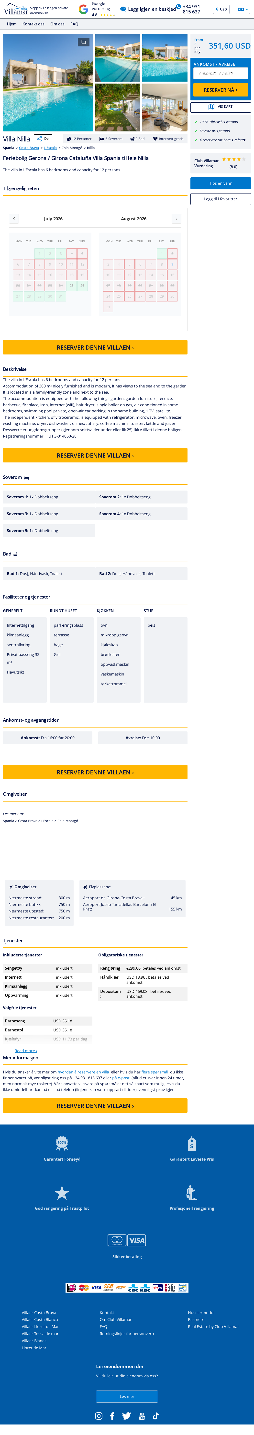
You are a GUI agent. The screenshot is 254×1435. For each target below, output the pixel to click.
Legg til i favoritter (220, 198)
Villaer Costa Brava (39, 1317)
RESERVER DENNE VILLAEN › (95, 352)
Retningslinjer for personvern (127, 1338)
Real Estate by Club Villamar (213, 1331)
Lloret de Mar (34, 1352)
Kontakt (107, 1317)
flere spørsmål (155, 1077)
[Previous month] (14, 219)
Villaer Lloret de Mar (40, 1331)
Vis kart (221, 107)
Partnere (196, 1324)
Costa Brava (29, 147)
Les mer (127, 1401)
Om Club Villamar (116, 1324)
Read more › (26, 1056)
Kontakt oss (33, 24)
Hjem (12, 24)
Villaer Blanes (34, 1346)
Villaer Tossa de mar (40, 1338)
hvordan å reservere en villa (83, 1077)
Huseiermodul (201, 1317)
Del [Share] (43, 139)
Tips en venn (220, 182)
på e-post (121, 1083)
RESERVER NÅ (221, 89)
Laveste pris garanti (215, 130)
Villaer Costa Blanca (40, 1324)
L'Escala (50, 147)
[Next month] (176, 219)
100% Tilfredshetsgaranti (219, 121)
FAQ (74, 24)
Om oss (57, 24)
